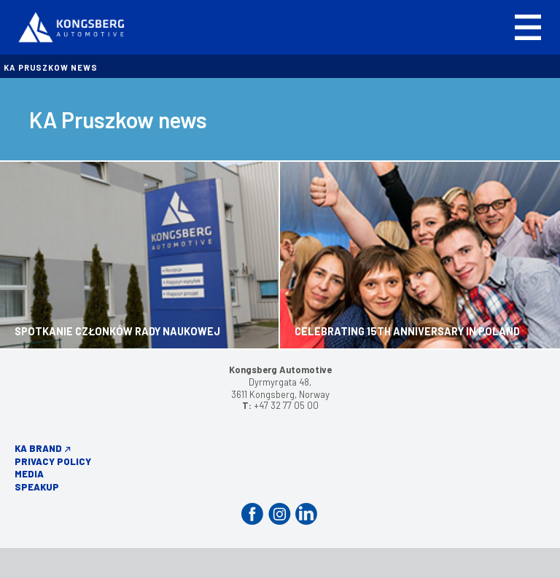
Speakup (37, 487)
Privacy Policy (53, 461)
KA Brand (38, 448)
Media (29, 474)
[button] (528, 27)
